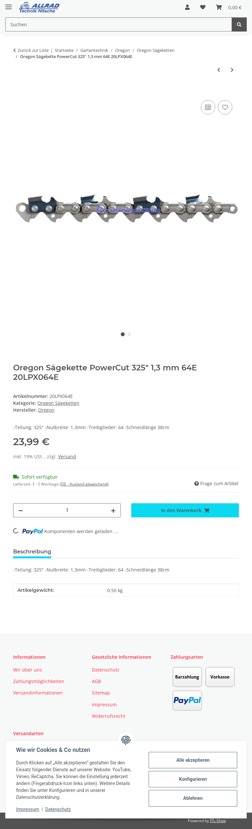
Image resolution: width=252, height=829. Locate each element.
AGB (96, 681)
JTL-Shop (218, 820)
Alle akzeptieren (192, 760)
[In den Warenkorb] (18, 91)
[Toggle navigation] (8, 4)
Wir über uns (27, 670)
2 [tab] (129, 334)
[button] (187, 7)
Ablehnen (192, 798)
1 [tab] (123, 334)
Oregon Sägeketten (58, 403)
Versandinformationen (38, 693)
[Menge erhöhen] (113, 510)
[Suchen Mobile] (118, 24)
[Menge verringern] (20, 510)
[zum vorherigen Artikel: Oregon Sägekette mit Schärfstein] (218, 70)
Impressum (27, 809)
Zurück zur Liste (33, 50)
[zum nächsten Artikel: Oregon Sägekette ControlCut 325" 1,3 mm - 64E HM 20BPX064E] (232, 70)
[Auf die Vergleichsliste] (208, 107)
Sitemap (101, 693)
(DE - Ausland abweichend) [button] (84, 484)
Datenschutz (58, 809)
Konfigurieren (193, 779)
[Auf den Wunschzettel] (225, 107)
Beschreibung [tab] (32, 552)
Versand (67, 456)
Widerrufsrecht (108, 716)
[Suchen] (239, 24)
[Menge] (67, 510)
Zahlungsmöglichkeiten (38, 681)
